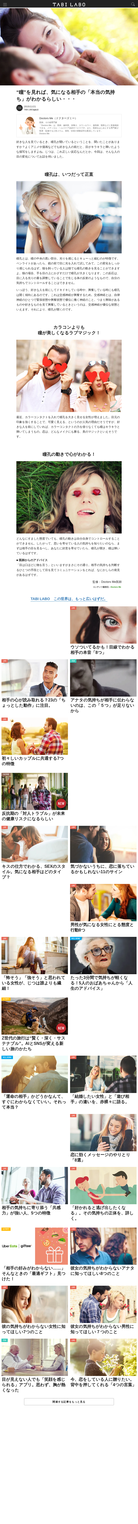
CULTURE (6, 775)
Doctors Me (44, 134)
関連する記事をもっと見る (68, 1402)
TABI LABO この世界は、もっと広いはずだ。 (69, 600)
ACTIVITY (6, 1000)
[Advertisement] (69, 1468)
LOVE (73, 609)
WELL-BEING (76, 940)
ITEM (73, 662)
